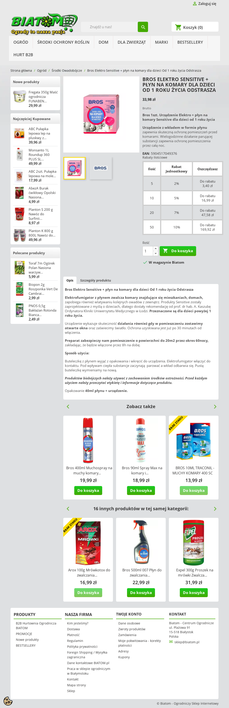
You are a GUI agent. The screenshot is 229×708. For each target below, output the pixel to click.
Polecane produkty (29, 253)
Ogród (20, 42)
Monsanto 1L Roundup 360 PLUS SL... (39, 154)
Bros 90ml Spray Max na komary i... (142, 470)
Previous (66, 405)
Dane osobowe (129, 623)
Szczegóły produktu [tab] (95, 280)
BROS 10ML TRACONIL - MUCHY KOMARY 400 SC (193, 470)
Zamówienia (127, 635)
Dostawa (73, 629)
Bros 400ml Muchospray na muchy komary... (89, 470)
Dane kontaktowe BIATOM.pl (88, 663)
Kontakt (72, 679)
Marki (161, 42)
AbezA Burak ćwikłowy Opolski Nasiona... (42, 192)
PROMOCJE (24, 634)
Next (213, 405)
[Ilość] (147, 251)
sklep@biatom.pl (186, 642)
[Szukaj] (114, 27)
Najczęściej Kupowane (32, 118)
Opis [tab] (69, 280)
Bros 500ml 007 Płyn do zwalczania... (142, 573)
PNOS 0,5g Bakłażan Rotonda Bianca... (42, 310)
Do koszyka (178, 251)
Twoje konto (129, 614)
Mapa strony (76, 685)
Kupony (124, 657)
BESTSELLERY (190, 42)
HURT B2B (23, 54)
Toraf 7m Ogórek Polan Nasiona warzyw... (42, 267)
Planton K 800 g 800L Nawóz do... (42, 232)
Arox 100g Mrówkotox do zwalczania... (89, 573)
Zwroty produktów (131, 629)
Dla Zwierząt (132, 42)
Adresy (123, 651)
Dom (103, 42)
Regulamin (75, 641)
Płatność (73, 635)
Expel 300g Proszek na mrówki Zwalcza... (194, 573)
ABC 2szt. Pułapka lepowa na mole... (42, 173)
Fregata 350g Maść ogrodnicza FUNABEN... (43, 96)
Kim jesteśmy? (77, 623)
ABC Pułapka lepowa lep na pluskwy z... (39, 133)
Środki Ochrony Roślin (63, 42)
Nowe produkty (26, 82)
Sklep (71, 691)
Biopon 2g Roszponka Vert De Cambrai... (43, 289)
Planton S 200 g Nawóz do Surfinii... (41, 214)
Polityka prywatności (82, 646)
